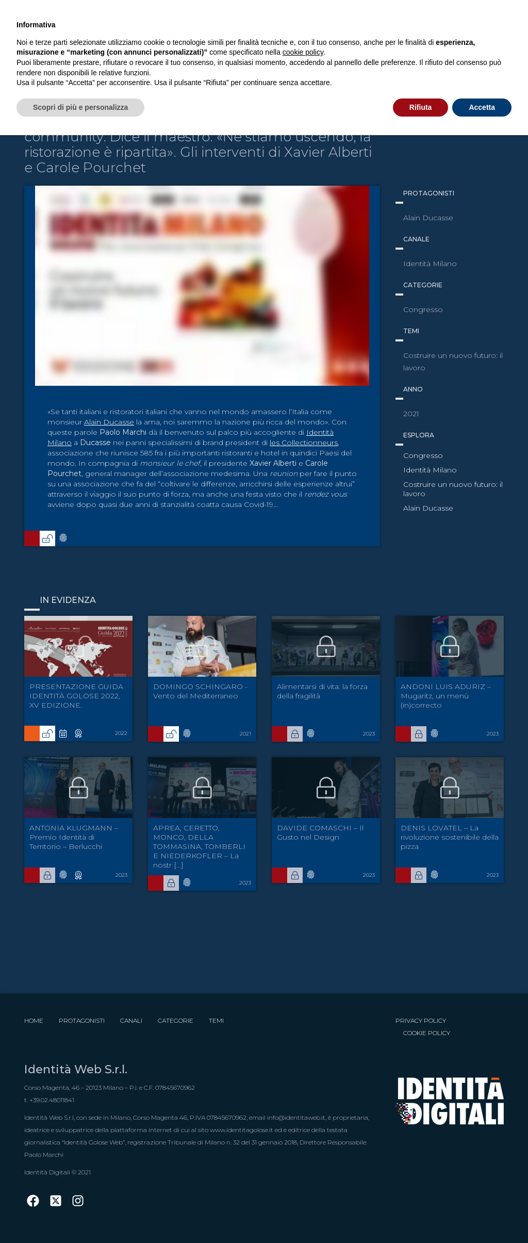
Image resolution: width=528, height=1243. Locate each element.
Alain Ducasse (109, 422)
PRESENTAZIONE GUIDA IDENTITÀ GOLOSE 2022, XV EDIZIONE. (76, 696)
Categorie (175, 1020)
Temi (216, 1020)
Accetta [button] (482, 107)
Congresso (423, 455)
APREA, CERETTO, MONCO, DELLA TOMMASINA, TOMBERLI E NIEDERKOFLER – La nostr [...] (199, 846)
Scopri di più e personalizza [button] (80, 107)
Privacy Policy (420, 1020)
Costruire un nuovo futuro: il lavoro (453, 489)
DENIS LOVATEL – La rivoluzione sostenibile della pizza (450, 837)
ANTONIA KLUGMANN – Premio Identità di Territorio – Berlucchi (73, 837)
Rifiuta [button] (420, 107)
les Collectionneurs (304, 442)
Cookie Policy (426, 1033)
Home (33, 1020)
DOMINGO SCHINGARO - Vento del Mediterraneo (200, 691)
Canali (131, 1020)
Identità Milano (430, 470)
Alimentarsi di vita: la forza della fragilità (322, 691)
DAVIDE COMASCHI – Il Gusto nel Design (320, 832)
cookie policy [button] (303, 52)
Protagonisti (82, 1020)
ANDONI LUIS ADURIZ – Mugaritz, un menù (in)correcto (446, 696)
